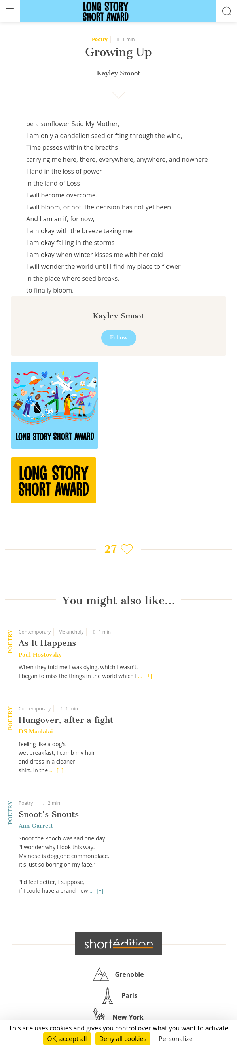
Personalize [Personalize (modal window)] (176, 1038)
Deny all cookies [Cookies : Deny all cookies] (123, 1038)
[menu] (10, 11)
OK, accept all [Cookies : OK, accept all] (67, 1038)
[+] (148, 676)
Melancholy (70, 631)
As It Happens (47, 643)
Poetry (26, 803)
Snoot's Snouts (49, 814)
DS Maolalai (36, 731)
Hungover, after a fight (66, 720)
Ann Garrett (36, 825)
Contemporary (35, 631)
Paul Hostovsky (40, 654)
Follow (118, 337)
